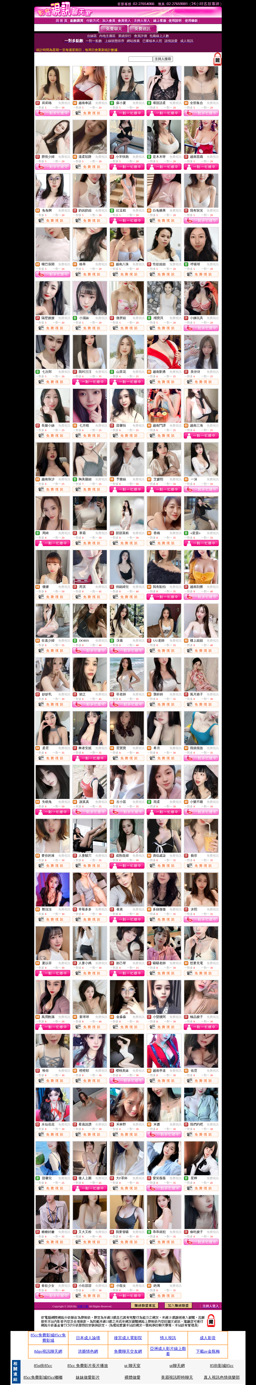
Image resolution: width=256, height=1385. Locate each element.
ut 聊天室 (132, 1365)
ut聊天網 (177, 1365)
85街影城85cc (222, 1365)
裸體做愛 (132, 1377)
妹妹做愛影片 (88, 1377)
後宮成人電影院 (128, 1338)
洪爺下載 (83, 1306)
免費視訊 (64, 103)
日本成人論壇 (88, 1338)
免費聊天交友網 (128, 1351)
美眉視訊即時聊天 (177, 1377)
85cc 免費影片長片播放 (88, 1365)
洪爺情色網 (88, 1351)
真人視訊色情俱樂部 (222, 1377)
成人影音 (208, 1338)
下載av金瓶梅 (208, 1351)
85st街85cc (43, 1365)
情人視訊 (168, 1338)
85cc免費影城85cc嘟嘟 (43, 1377)
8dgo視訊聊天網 (48, 1351)
